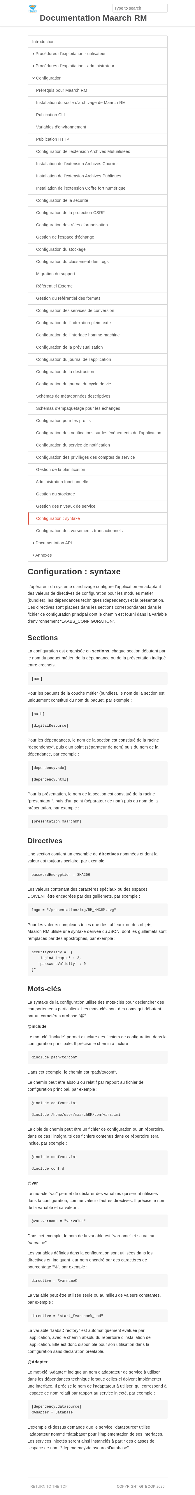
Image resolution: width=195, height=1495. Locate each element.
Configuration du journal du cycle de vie (71, 384)
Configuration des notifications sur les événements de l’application (96, 433)
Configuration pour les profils (61, 421)
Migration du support (53, 274)
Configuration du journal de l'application (71, 360)
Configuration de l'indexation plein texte (71, 323)
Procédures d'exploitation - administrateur (73, 66)
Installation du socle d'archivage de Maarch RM (79, 103)
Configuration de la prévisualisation (67, 347)
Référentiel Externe (52, 286)
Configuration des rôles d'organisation (70, 225)
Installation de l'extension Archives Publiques (76, 176)
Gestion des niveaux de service (64, 506)
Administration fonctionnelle (60, 482)
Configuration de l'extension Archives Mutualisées (81, 152)
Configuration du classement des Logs (70, 262)
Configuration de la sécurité (60, 201)
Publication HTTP (50, 139)
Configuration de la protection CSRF (68, 213)
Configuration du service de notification (71, 445)
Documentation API (52, 543)
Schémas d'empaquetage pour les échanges (76, 409)
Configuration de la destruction (63, 372)
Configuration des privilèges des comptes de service (83, 457)
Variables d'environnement (59, 127)
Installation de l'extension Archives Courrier (75, 164)
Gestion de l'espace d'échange (63, 237)
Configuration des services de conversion (73, 311)
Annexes (42, 555)
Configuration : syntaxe (56, 519)
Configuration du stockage (59, 250)
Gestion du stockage (53, 494)
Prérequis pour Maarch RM (59, 90)
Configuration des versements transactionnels (77, 531)
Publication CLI (48, 115)
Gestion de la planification (58, 470)
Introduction (43, 41)
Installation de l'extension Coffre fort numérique (79, 188)
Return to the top (49, 1487)
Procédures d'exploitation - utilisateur (69, 54)
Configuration (47, 78)
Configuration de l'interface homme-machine (76, 335)
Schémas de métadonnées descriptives (71, 396)
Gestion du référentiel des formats (66, 298)
